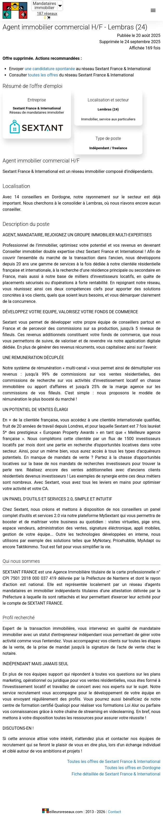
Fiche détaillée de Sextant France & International (116, 774)
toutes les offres (43, 75)
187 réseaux (47, 13)
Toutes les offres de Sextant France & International (113, 761)
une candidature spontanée (50, 68)
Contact (114, 812)
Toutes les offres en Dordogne (132, 767)
